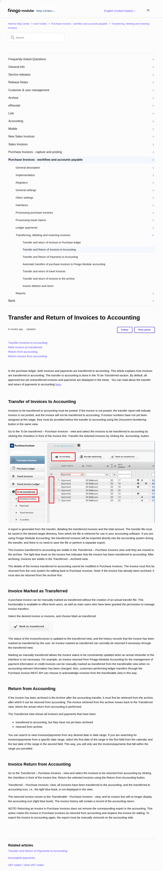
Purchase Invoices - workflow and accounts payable (79, 23)
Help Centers (44, 10)
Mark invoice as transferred (25, 347)
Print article (144, 330)
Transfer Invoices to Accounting (27, 342)
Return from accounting (22, 351)
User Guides (40, 23)
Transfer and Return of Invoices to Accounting (74, 317)
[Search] (36, 37)
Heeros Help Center (19, 23)
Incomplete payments (21, 857)
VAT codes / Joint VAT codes (26, 864)
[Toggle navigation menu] (148, 11)
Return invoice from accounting (27, 356)
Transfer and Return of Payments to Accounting (37, 850)
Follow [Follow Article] (124, 330)
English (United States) (119, 11)
